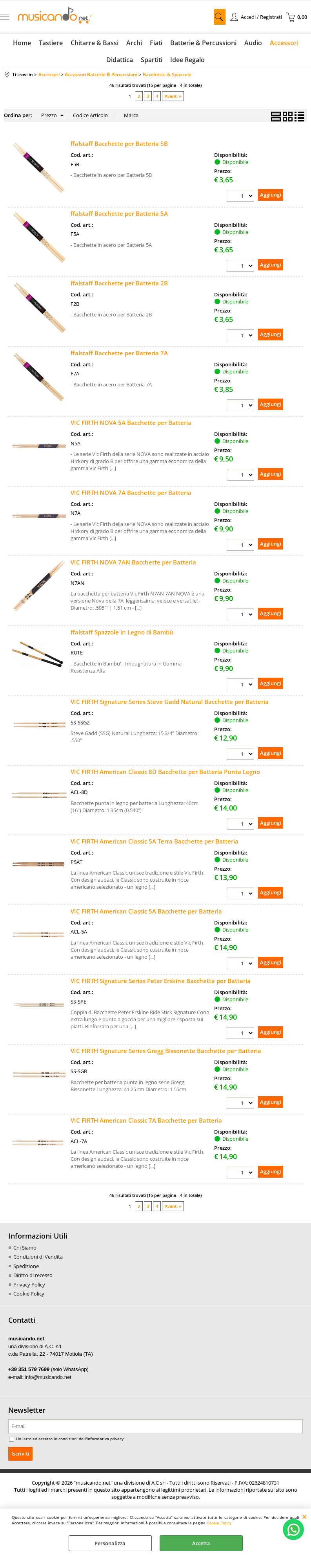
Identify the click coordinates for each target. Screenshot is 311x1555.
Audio (253, 43)
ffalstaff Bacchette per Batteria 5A (119, 213)
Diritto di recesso (33, 1275)
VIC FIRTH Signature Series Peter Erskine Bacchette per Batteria (161, 981)
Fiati (156, 43)
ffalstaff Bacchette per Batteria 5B (119, 143)
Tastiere (51, 43)
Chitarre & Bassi (94, 43)
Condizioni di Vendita (38, 1256)
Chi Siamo (24, 1247)
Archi (134, 43)
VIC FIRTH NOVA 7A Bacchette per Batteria (131, 492)
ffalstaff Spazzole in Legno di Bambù (122, 632)
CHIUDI (304, 1516)
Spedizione (26, 1266)
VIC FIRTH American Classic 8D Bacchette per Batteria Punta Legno (165, 772)
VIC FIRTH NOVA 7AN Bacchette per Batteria (133, 562)
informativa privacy (105, 1438)
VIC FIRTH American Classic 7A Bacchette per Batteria (146, 1120)
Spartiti (151, 59)
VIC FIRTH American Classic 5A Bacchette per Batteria (146, 911)
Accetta (201, 1543)
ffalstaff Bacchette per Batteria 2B (119, 283)
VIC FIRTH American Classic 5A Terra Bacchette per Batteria (154, 841)
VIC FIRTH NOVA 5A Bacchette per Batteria (131, 422)
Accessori (284, 43)
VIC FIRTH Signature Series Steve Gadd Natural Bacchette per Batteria (170, 702)
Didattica (119, 59)
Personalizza (110, 1543)
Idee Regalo (187, 59)
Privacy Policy (29, 1284)
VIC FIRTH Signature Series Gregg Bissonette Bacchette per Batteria (166, 1051)
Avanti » (173, 96)
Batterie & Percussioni (203, 43)
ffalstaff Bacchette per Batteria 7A (119, 353)
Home (22, 43)
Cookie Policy (219, 1523)
